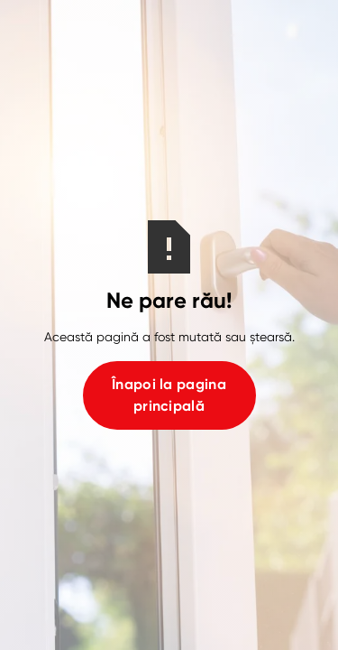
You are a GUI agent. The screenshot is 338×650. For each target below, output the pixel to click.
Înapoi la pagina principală (169, 395)
